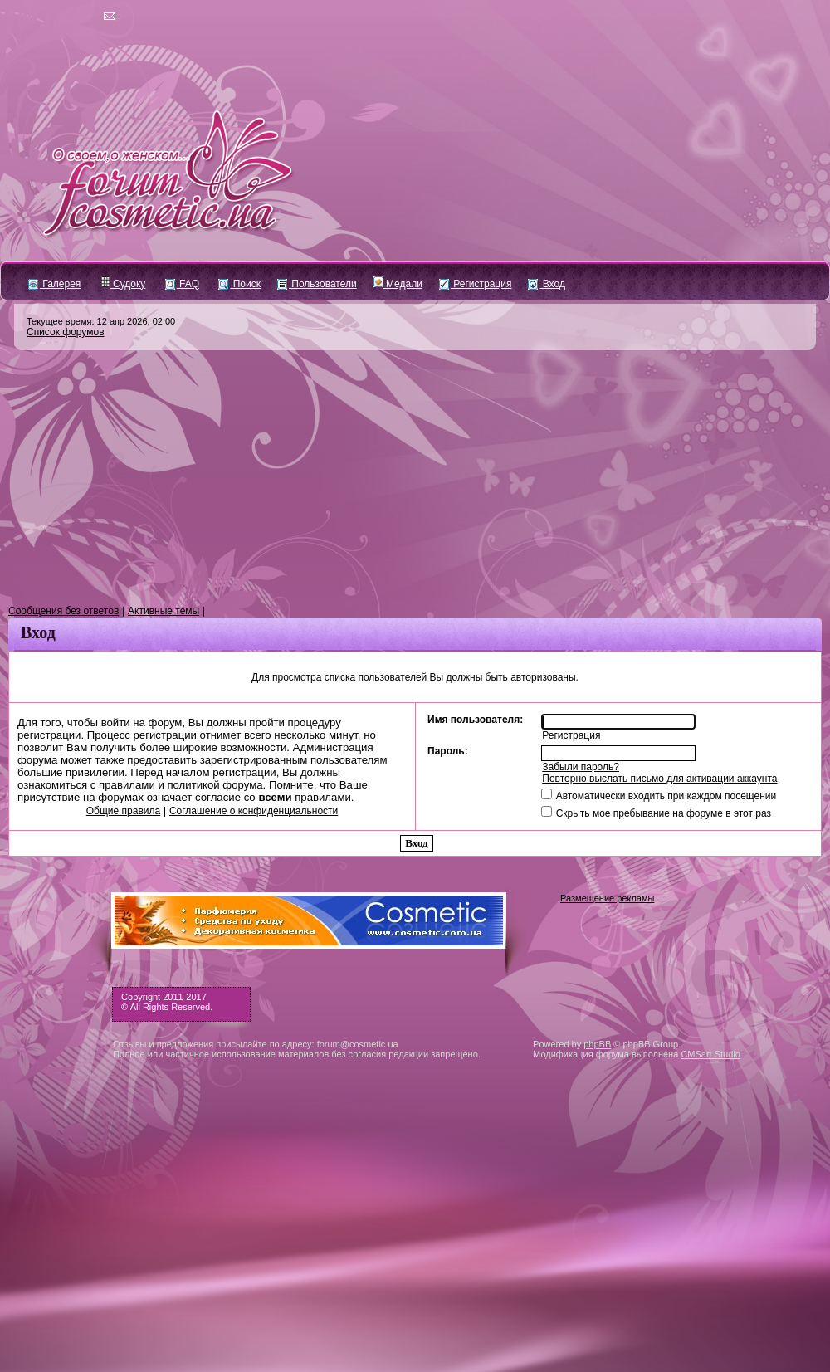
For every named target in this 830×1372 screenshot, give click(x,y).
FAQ (182, 284)
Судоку (123, 284)
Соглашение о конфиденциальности (253, 811)
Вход (546, 284)
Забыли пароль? (580, 767)
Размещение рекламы (607, 898)
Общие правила (123, 811)
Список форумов (66, 332)
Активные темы (163, 611)
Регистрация (475, 284)
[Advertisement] (415, 478)
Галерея (54, 284)
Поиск (239, 284)
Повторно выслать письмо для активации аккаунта (659, 778)
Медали (398, 284)
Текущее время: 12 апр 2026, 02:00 (101, 321)
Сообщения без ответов (63, 611)
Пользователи (317, 284)
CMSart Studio (710, 1054)
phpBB (597, 1044)
